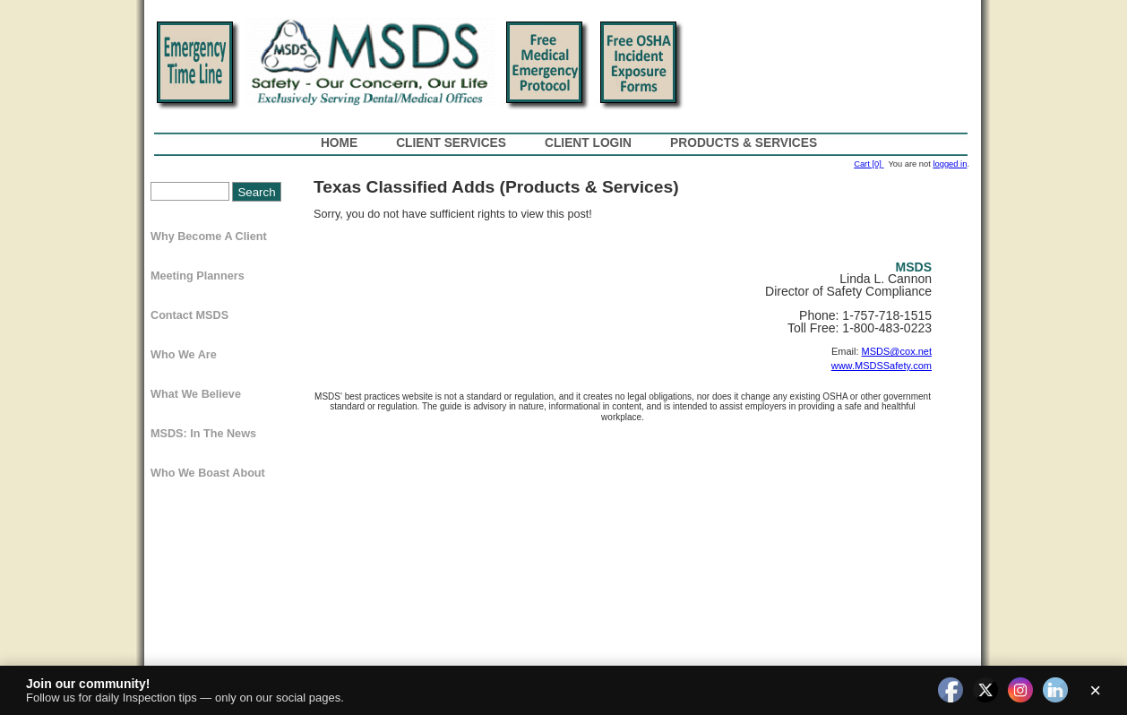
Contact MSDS (189, 315)
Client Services (451, 143)
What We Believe (196, 394)
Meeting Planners (198, 276)
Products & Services (743, 143)
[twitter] (985, 690)
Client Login (588, 143)
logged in (950, 163)
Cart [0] (868, 163)
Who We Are (184, 355)
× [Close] (1095, 690)
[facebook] (950, 690)
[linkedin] (1055, 690)
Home (339, 143)
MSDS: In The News (203, 433)
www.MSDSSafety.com (881, 365)
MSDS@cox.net (897, 351)
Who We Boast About (208, 473)
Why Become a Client (209, 236)
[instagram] (1020, 690)
